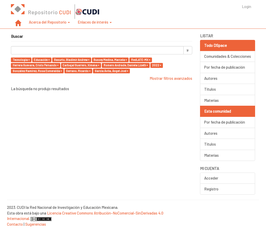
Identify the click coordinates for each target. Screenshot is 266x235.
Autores (210, 78)
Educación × (42, 59)
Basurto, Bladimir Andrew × (71, 59)
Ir (188, 50)
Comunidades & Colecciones (227, 56)
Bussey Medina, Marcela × (110, 59)
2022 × (156, 65)
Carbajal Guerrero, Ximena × (81, 65)
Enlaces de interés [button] (95, 22)
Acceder (211, 178)
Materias (211, 100)
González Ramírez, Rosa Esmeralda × (37, 71)
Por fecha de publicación (224, 67)
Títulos (210, 89)
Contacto (15, 224)
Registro (211, 189)
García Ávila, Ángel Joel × (111, 71)
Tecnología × (21, 59)
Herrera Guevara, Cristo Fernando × (35, 65)
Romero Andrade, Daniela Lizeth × (126, 65)
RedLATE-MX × (140, 59)
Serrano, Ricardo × (78, 71)
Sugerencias (35, 224)
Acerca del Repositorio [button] (49, 22)
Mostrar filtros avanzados (171, 78)
